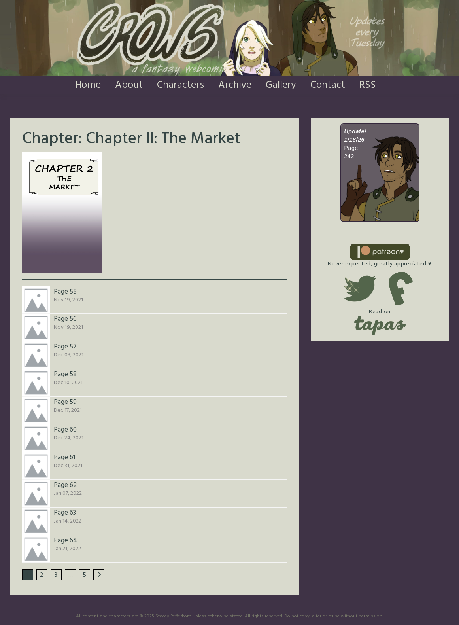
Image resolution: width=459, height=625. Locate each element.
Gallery (281, 85)
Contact (327, 85)
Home (88, 85)
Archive (234, 85)
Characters (180, 85)
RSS (367, 85)
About (129, 85)
